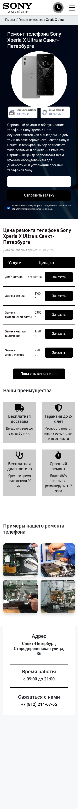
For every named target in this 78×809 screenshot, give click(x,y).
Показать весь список (39, 373)
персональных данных (40, 209)
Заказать (59, 277)
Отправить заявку (39, 195)
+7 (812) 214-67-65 (39, 704)
